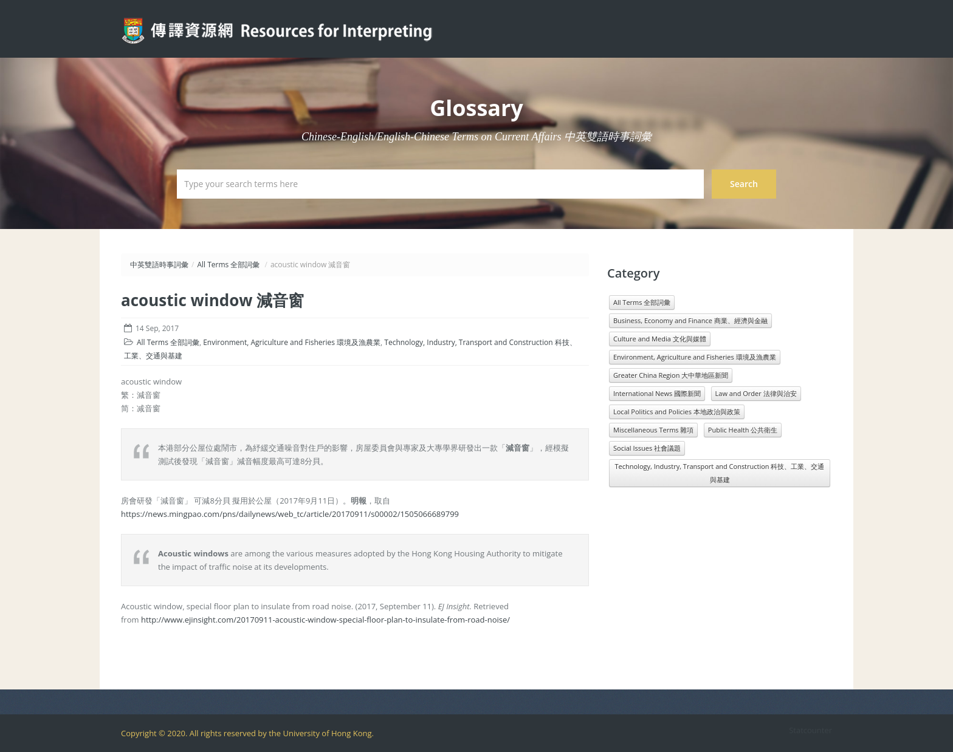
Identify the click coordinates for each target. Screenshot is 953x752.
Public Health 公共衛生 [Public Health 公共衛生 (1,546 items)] (742, 429)
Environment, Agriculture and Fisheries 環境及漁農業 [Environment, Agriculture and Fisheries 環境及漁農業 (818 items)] (694, 356)
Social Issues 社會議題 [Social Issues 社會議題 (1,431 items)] (647, 448)
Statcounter (810, 730)
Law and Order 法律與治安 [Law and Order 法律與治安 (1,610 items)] (756, 393)
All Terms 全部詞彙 (228, 264)
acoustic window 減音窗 (212, 300)
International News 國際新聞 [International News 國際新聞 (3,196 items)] (657, 393)
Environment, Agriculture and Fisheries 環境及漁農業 (291, 342)
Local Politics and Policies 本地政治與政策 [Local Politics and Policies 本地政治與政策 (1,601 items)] (676, 411)
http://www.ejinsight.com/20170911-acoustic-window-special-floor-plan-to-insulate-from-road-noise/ (325, 619)
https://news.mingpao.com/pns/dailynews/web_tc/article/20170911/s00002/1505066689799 (290, 513)
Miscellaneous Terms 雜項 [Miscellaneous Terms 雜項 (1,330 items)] (653, 429)
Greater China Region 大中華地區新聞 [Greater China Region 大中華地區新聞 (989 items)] (670, 375)
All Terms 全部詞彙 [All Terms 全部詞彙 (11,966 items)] (641, 302)
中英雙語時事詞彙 (159, 264)
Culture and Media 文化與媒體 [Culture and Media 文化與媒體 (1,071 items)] (659, 338)
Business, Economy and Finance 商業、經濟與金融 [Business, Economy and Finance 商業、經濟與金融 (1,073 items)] (690, 320)
